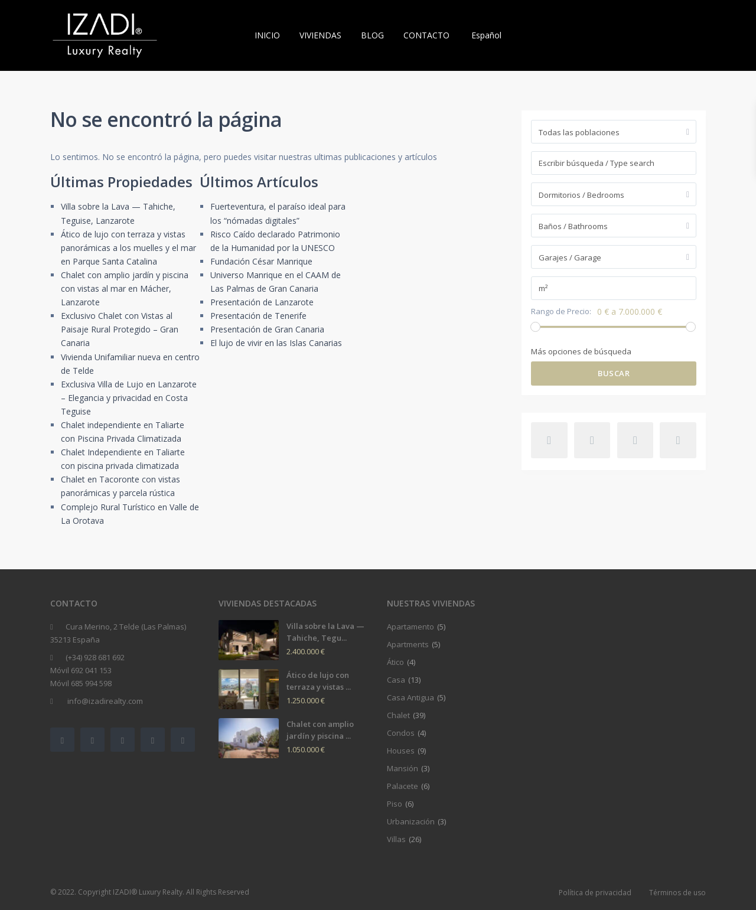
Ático (395, 662)
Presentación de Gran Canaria (267, 329)
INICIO (267, 35)
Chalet (398, 715)
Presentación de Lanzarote (262, 302)
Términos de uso (677, 893)
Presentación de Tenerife (258, 315)
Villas (396, 839)
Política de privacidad (595, 893)
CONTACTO (426, 35)
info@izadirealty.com (104, 701)
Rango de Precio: (561, 311)
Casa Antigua (410, 697)
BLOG (372, 35)
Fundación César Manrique (261, 261)
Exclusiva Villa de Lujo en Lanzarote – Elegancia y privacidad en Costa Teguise (129, 398)
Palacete (402, 786)
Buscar (614, 373)
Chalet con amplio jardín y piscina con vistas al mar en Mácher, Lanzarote (124, 288)
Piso (394, 803)
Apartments (408, 644)
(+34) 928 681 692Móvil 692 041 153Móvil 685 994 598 (87, 670)
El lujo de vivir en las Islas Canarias (276, 342)
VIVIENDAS (320, 35)
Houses (401, 750)
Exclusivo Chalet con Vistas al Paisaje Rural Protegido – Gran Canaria (119, 329)
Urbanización (411, 821)
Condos (401, 733)
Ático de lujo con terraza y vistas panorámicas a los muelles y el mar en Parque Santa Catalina (128, 248)
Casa (396, 679)
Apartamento (410, 626)
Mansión (402, 768)
